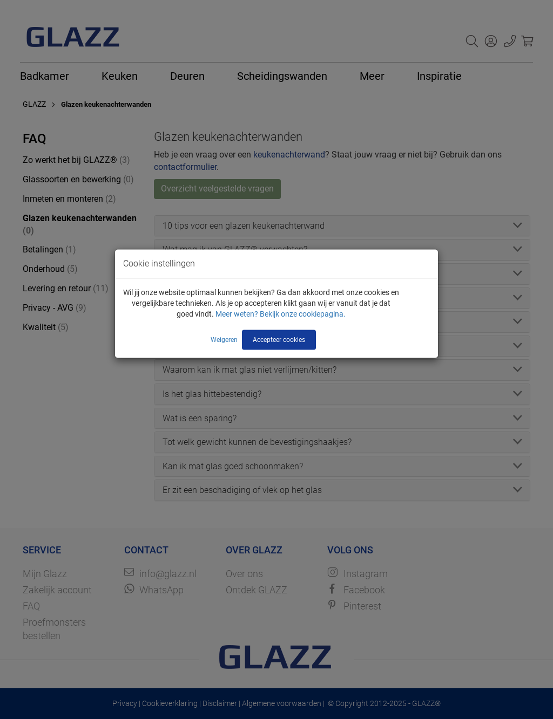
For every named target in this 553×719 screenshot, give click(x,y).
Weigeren (224, 340)
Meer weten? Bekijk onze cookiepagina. (280, 314)
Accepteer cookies (279, 340)
